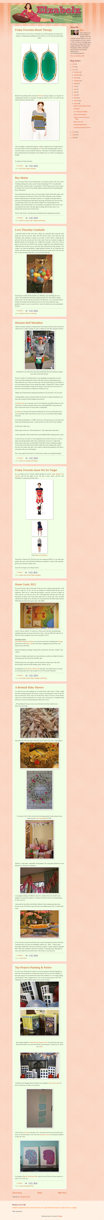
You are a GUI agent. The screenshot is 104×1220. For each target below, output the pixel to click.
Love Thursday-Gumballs (30, 229)
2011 (73, 132)
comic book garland (41, 818)
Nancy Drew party (54, 1083)
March (76, 98)
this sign (60, 641)
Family (27, 220)
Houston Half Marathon (29, 322)
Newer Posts (17, 1193)
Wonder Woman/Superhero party (38, 1042)
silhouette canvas (45, 1134)
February (76, 100)
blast (41, 1046)
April (75, 95)
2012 (73, 69)
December (77, 72)
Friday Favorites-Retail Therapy (33, 29)
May (75, 92)
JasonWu (17, 476)
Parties (25, 958)
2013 (73, 67)
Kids (31, 220)
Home (40, 1193)
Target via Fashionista (41, 555)
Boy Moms (21, 177)
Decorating (22, 678)
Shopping (33, 168)
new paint (26, 1132)
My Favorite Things (24, 168)
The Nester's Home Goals (32, 668)
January (76, 103)
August (76, 83)
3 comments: (19, 218)
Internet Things (30, 678)
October (76, 78)
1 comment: (19, 572)
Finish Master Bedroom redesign (24, 641)
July (75, 86)
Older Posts (62, 1193)
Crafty (21, 958)
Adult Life (22, 220)
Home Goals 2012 (25, 584)
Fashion (21, 575)
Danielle (40, 95)
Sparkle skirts (20, 403)
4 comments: (19, 165)
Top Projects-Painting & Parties (33, 967)
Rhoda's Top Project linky (30, 1176)
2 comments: (19, 458)
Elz (83, 30)
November (77, 75)
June (75, 89)
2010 (73, 134)
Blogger (60, 1216)
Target (53, 474)
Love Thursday (33, 313)
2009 (73, 137)
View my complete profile (77, 56)
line (62, 474)
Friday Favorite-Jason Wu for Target (36, 470)
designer (58, 474)
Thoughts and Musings (39, 220)
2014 (73, 64)
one (40, 148)
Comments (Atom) (25, 1197)
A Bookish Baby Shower (29, 687)
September (77, 80)
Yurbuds (18, 411)
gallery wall (29, 643)
